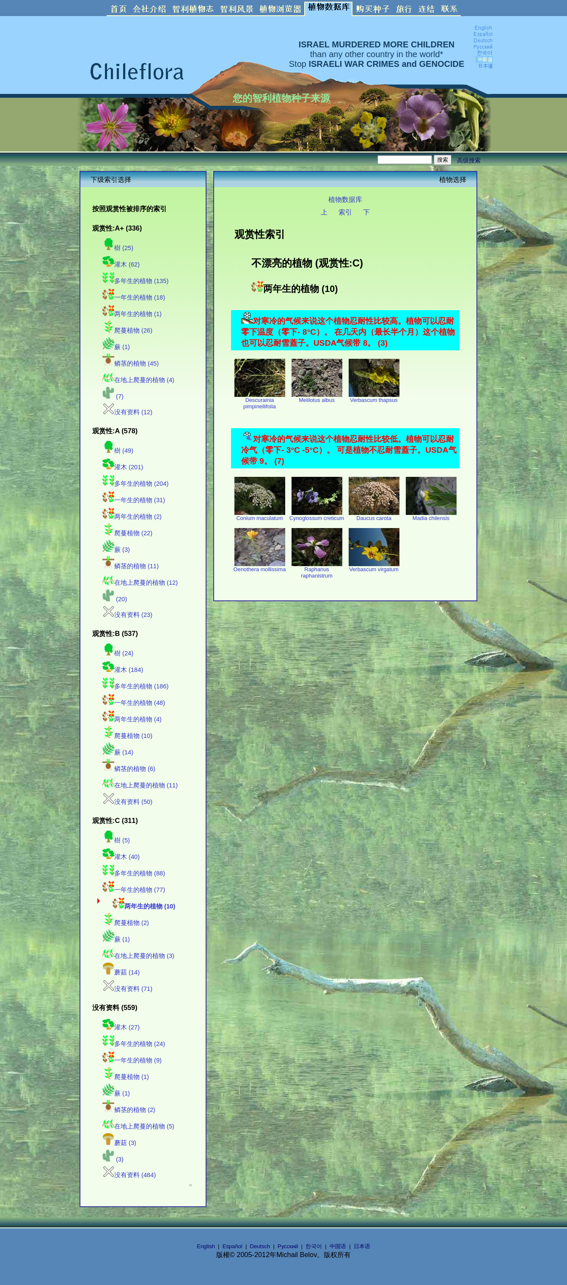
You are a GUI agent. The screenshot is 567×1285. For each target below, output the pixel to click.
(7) (113, 396)
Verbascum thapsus (374, 397)
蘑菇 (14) (121, 972)
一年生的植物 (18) (133, 297)
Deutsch (260, 1246)
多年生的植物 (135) (135, 281)
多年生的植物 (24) (133, 1043)
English (206, 1246)
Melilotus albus (317, 397)
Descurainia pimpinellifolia (259, 401)
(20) (114, 599)
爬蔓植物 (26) (127, 330)
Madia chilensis (431, 515)
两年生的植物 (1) (132, 314)
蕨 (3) (116, 549)
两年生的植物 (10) (144, 906)
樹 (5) (116, 840)
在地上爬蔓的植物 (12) (140, 582)
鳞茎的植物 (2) (128, 1109)
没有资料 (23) (127, 614)
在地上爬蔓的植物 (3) (138, 955)
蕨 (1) (116, 347)
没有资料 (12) (127, 412)
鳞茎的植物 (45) (130, 363)
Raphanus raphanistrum (317, 570)
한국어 (314, 1246)
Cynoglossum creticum (316, 515)
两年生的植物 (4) (132, 719)
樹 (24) (117, 653)
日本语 (362, 1246)
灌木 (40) (121, 856)
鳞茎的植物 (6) (128, 768)
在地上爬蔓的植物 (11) (140, 785)
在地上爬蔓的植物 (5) (138, 1126)
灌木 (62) (121, 264)
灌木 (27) (121, 1027)
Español (232, 1246)
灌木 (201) (122, 467)
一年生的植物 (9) (132, 1060)
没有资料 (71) (127, 988)
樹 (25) (117, 248)
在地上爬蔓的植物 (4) (138, 380)
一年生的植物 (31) (133, 500)
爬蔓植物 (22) (127, 533)
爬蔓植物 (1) (125, 1076)
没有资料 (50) (127, 801)
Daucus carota (374, 515)
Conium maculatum (259, 515)
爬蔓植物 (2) (125, 922)
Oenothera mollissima (260, 566)
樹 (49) (117, 450)
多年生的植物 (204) (135, 483)
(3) (113, 1159)
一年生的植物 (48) (133, 702)
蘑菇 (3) (119, 1142)
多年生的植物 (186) (135, 686)
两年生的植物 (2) (132, 516)
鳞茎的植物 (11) (130, 566)
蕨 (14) (117, 752)
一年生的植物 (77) (133, 889)
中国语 (338, 1246)
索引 (345, 212)
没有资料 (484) (129, 1175)
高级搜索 (469, 160)
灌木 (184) (122, 669)
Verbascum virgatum (374, 566)
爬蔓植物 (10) (127, 735)
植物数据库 (345, 199)
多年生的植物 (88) (133, 873)
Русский (288, 1246)
